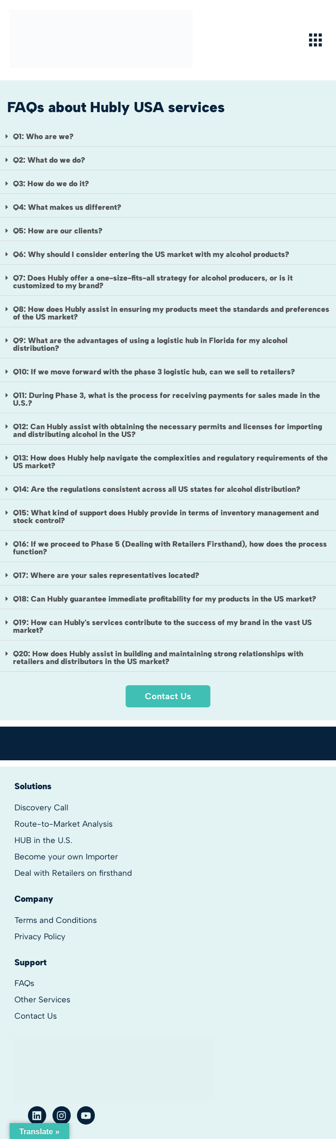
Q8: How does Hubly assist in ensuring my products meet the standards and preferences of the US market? (171, 313)
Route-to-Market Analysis (63, 824)
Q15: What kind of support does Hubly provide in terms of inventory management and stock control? (166, 516)
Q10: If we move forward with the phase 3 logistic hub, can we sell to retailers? (154, 371)
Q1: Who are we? (43, 136)
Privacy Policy (39, 936)
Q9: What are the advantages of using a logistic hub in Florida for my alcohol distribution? (150, 344)
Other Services (42, 999)
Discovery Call (41, 807)
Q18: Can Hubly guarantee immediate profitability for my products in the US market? (164, 598)
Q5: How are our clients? (58, 230)
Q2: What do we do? (49, 160)
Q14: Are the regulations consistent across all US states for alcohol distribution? (156, 489)
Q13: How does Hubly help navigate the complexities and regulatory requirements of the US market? (170, 461)
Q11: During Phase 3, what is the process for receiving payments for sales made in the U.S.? (166, 399)
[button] (168, 137)
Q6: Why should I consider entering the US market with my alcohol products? (151, 254)
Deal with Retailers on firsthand (73, 873)
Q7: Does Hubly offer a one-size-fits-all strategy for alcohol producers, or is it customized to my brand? (153, 281)
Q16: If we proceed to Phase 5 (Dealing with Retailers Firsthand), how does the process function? (170, 547)
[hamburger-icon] (315, 40)
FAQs (24, 983)
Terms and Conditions (55, 920)
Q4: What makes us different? (67, 207)
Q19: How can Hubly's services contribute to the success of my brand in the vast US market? (162, 626)
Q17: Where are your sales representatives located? (106, 575)
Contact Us (35, 1016)
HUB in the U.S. (43, 840)
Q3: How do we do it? (51, 183)
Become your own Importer (66, 856)
